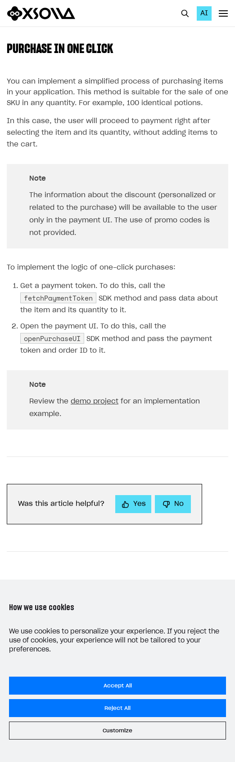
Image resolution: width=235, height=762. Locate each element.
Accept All (118, 685)
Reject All (117, 708)
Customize (117, 730)
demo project (94, 401)
